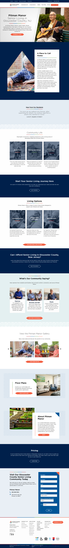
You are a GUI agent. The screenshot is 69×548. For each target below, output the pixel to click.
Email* (42, 484)
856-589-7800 (56, 1)
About (43, 434)
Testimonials (23, 527)
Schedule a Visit (58, 522)
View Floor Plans (24, 393)
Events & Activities (24, 526)
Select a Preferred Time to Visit (47, 498)
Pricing (38, 524)
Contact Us (50, 1)
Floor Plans (39, 522)
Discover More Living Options (34, 244)
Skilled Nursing (31, 530)
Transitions (31, 534)
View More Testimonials (34, 318)
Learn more (34, 461)
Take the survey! (35, 266)
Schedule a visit (17, 34)
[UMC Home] (14, 5)
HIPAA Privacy (47, 524)
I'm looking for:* (44, 493)
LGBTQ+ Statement (48, 523)
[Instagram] (11, 534)
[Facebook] (10, 534)
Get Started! (34, 190)
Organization (47, 521)
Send (49, 510)
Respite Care (31, 531)
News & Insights (40, 528)
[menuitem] (25, 5)
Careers (38, 527)
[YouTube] (13, 534)
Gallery (38, 521)
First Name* (43, 474)
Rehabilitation (31, 533)
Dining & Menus (24, 524)
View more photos (34, 361)
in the (42, 504)
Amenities (23, 523)
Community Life (24, 521)
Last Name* (43, 479)
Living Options (32, 521)
